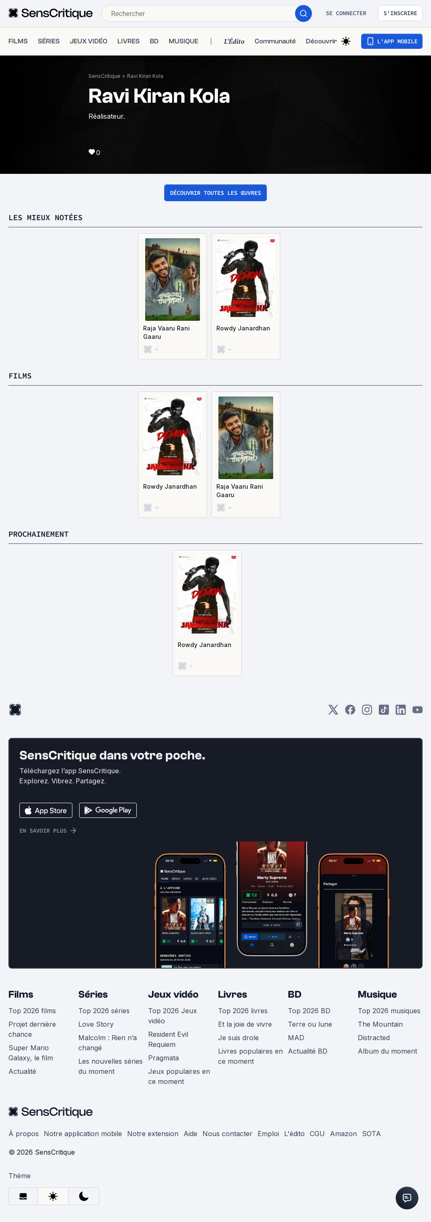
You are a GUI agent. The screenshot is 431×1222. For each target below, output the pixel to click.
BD (294, 994)
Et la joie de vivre (245, 1024)
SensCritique (104, 76)
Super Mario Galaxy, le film (30, 1053)
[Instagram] (367, 712)
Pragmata (163, 1058)
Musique (377, 994)
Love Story (96, 1024)
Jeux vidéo (173, 994)
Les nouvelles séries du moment (110, 1066)
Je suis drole (238, 1037)
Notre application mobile (83, 1133)
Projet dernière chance (32, 1029)
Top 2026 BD (309, 1010)
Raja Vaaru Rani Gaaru (166, 332)
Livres (232, 994)
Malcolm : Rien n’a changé (107, 1042)
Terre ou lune (310, 1024)
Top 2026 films (32, 1010)
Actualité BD (307, 1051)
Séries (93, 994)
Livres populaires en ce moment (250, 1056)
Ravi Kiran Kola (145, 76)
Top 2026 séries (104, 1010)
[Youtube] (417, 712)
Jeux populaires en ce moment (179, 1076)
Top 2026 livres (243, 1010)
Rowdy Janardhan (243, 328)
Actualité (22, 1071)
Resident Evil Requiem (168, 1039)
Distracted (374, 1037)
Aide (190, 1133)
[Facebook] (350, 712)
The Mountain (380, 1024)
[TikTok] (384, 712)
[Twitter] (333, 712)
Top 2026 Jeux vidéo (172, 1015)
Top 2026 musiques (389, 1010)
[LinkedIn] (401, 712)
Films (20, 994)
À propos (23, 1133)
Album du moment (387, 1051)
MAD (296, 1037)
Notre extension (152, 1133)
